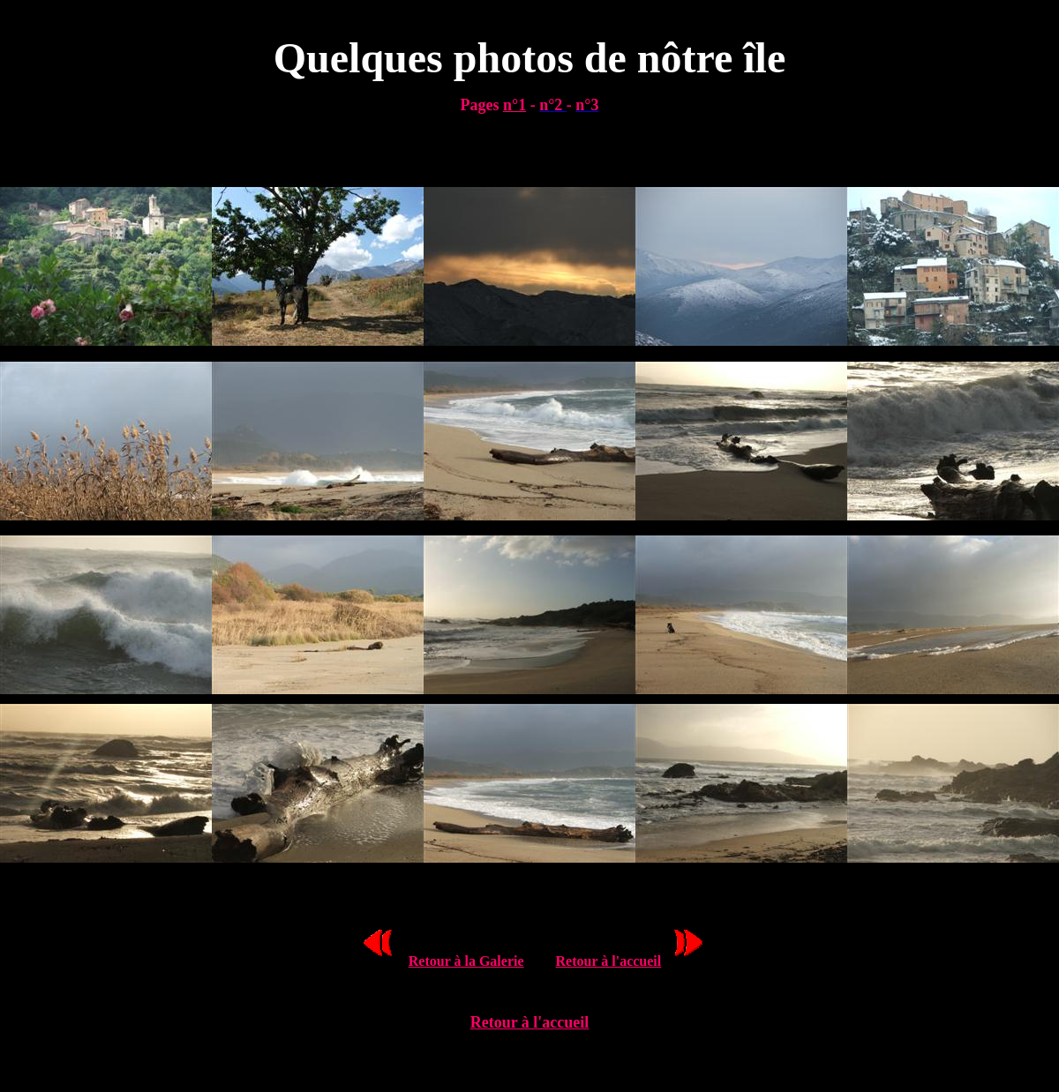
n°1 (514, 105)
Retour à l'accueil (609, 961)
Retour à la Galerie (466, 961)
